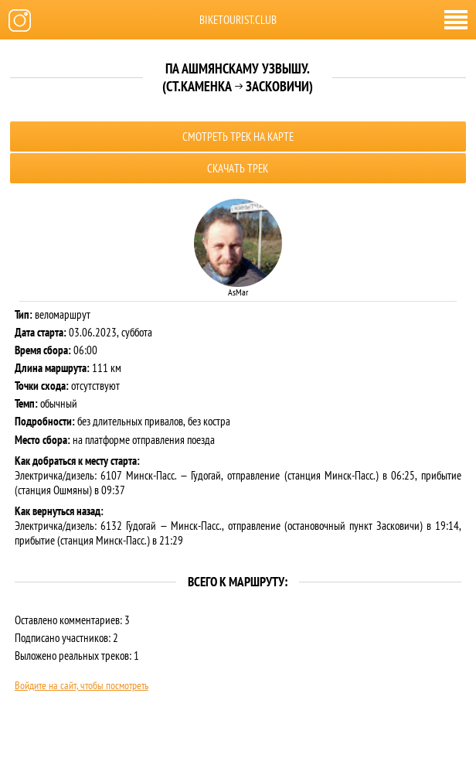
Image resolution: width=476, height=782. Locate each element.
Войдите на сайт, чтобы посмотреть (81, 685)
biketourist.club (238, 19)
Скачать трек (237, 168)
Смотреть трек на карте (238, 136)
